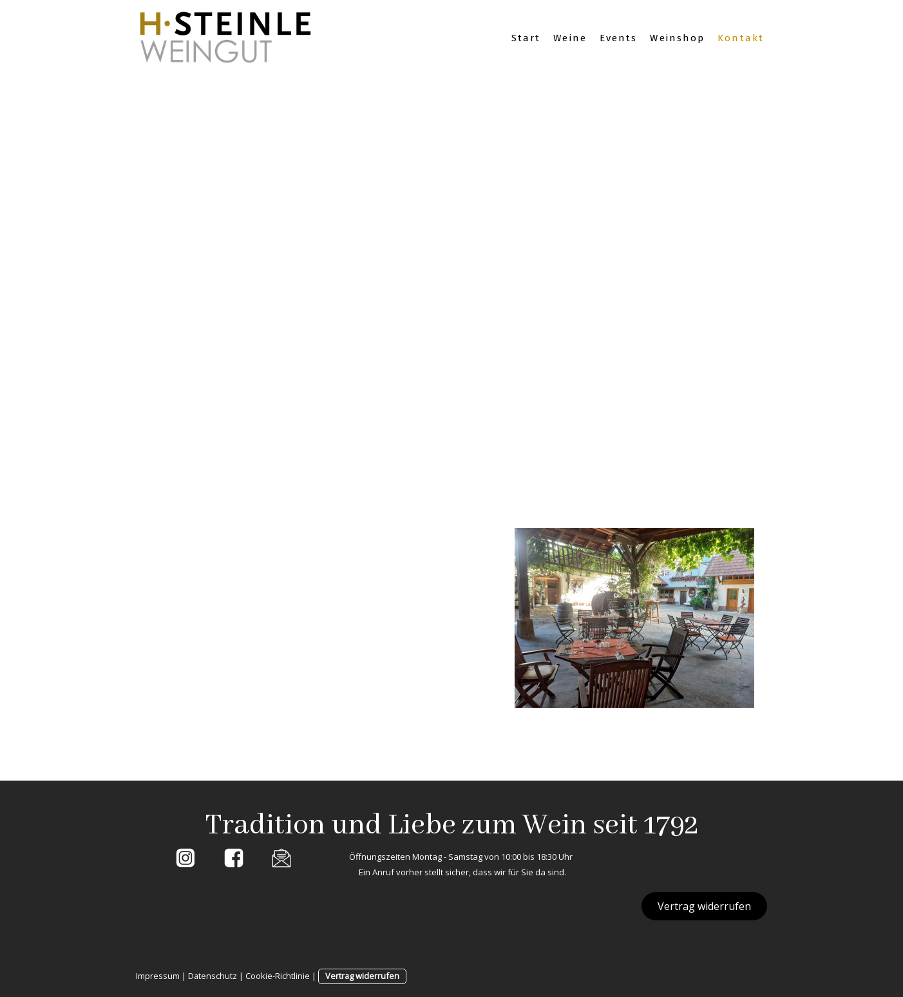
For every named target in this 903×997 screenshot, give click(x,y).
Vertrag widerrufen (704, 906)
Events (619, 38)
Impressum (158, 976)
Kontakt (741, 38)
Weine (570, 38)
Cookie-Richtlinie (277, 976)
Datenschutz (212, 976)
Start (526, 38)
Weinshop (677, 38)
